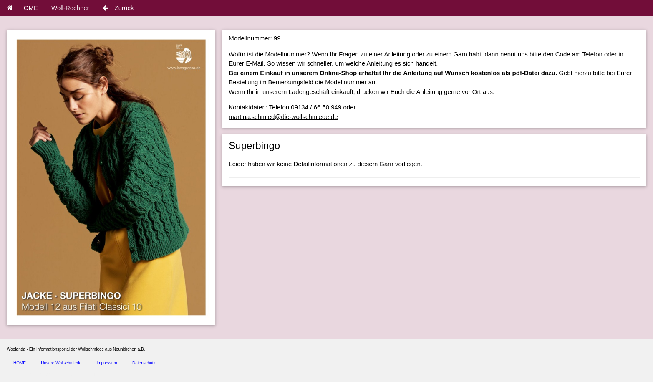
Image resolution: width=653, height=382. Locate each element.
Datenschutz (144, 363)
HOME (22, 7)
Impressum (106, 363)
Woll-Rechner (70, 7)
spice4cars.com (97, 374)
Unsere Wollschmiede (61, 363)
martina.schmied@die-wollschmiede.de (283, 116)
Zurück (118, 7)
